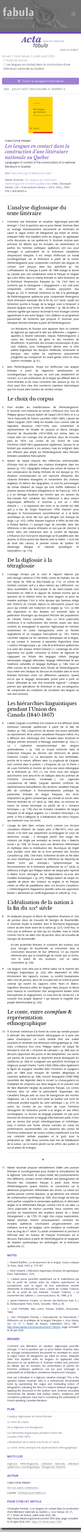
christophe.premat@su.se (32, 1492)
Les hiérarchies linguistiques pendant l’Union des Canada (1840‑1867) (42, 709)
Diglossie (12, 1463)
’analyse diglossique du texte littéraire (36, 210)
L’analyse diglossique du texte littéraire (29, 1416)
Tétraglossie (48, 1467)
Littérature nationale (53, 1463)
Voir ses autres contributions (23, 1487)
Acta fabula (22, 56)
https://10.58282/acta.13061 (47, 1521)
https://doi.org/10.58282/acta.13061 (31, 173)
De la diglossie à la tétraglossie (29, 563)
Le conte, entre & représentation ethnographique (39, 1017)
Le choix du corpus (30, 399)
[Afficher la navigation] (73, 13)
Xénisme (61, 1467)
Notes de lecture (16, 60)
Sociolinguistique (30, 1467)
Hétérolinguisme (29, 1463)
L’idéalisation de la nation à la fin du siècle (40, 905)
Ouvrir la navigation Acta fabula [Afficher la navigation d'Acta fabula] (40, 81)
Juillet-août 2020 (43, 56)
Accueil (6, 56)
